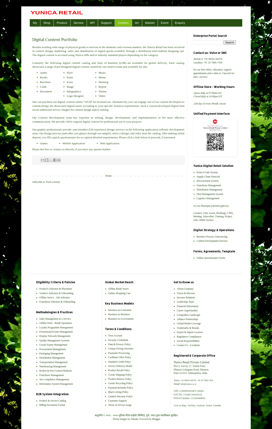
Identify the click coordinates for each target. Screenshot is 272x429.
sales (70, 51)
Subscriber (208, 216)
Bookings (221, 213)
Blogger (156, 419)
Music (102, 72)
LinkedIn (217, 405)
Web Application (109, 143)
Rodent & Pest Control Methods (55, 370)
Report (102, 86)
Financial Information (187, 306)
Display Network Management (54, 336)
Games (44, 143)
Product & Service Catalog (52, 400)
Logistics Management (208, 198)
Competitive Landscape (188, 314)
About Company (185, 288)
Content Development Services (212, 240)
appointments (200, 73)
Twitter (209, 405)
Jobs (195, 220)
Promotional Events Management (56, 331)
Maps (184, 405)
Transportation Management (53, 362)
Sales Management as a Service (55, 318)
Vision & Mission (186, 293)
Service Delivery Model (120, 366)
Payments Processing (119, 353)
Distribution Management (209, 189)
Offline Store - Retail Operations (55, 323)
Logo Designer (75, 95)
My (35, 22)
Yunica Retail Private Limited (191, 362)
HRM (202, 220)
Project (228, 216)
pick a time (212, 73)
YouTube (191, 405)
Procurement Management (52, 349)
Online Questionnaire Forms (211, 257)
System (209, 220)
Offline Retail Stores (118, 288)
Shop (46, 22)
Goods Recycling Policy (120, 383)
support (227, 69)
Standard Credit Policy (119, 361)
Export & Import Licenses (190, 332)
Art (137, 22)
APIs (86, 55)
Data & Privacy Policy (119, 344)
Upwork (226, 73)
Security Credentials (118, 340)
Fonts (70, 77)
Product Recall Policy (119, 370)
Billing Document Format (52, 404)
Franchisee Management (209, 185)
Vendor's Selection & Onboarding (56, 293)
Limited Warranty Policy (120, 396)
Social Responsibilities (188, 340)
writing (104, 109)
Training (219, 216)
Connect (197, 213)
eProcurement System (207, 180)
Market (149, 22)
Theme (102, 91)
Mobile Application (73, 143)
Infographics (74, 91)
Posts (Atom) (53, 181)
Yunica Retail (155, 47)
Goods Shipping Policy (120, 374)
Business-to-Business (119, 314)
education (217, 69)
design (49, 51)
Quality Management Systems (54, 340)
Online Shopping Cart (119, 293)
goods (82, 47)
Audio (43, 72)
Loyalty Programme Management (56, 327)
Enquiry (180, 22)
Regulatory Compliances (189, 336)
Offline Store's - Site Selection (54, 297)
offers (209, 69)
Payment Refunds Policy (120, 387)
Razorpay (206, 205)
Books (43, 77)
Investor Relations (186, 297)
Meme (102, 77)
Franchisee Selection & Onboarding (57, 301)
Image (70, 86)
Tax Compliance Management (54, 379)
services (93, 47)
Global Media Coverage (189, 323)
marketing (60, 51)
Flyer (70, 72)
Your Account (115, 335)
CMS (230, 213)
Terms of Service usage (120, 404)
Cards (43, 86)
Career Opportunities (187, 310)
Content (123, 22)
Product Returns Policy (120, 379)
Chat (205, 213)
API (92, 22)
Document (46, 91)
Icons (70, 82)
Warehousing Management (52, 366)
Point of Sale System (207, 172)
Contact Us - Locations (188, 345)
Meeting (197, 216)
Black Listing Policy (118, 391)
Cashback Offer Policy (119, 357)
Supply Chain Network (208, 176)
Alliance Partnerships (187, 319)
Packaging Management (51, 353)
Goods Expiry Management (53, 344)
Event (165, 22)
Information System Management (56, 383)
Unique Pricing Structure (120, 348)
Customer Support (117, 400)
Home (108, 175)
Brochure (45, 82)
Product (62, 22)
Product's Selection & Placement (55, 288)
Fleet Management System (210, 194)
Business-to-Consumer (119, 310)
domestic (111, 47)
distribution (87, 51)
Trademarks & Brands (188, 327)
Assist (212, 213)
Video (102, 95)
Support (106, 22)
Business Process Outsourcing (212, 236)
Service (79, 22)
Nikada (134, 419)
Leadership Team (185, 301)
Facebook (201, 405)
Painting (103, 82)
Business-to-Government (120, 318)
